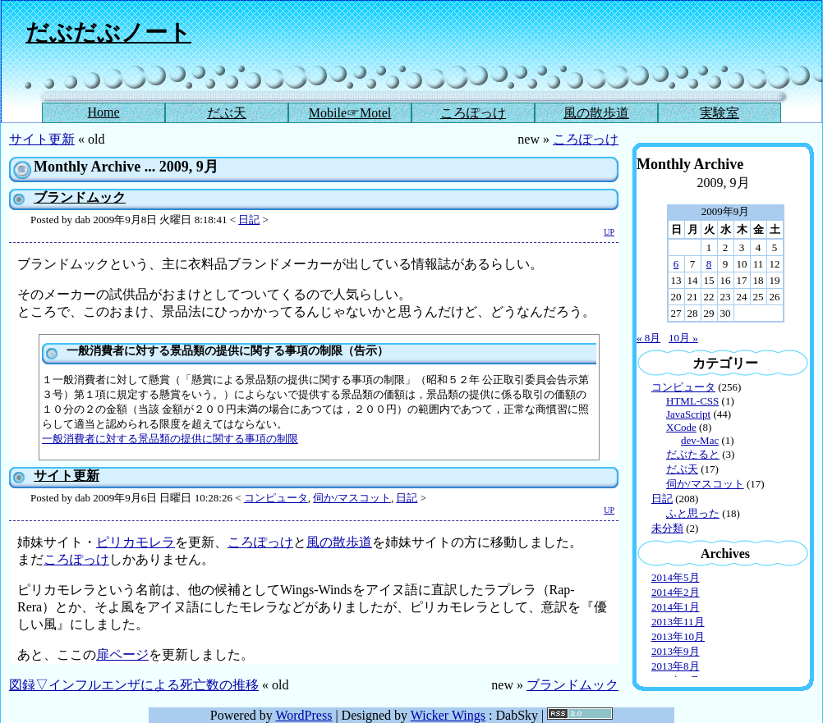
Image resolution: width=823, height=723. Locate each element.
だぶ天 (682, 469)
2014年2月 (675, 592)
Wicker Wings (448, 715)
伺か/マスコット (352, 498)
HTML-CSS (692, 401)
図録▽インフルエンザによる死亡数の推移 (134, 685)
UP (609, 231)
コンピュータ (276, 498)
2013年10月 (678, 636)
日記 (249, 219)
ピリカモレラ (135, 542)
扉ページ (122, 654)
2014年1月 (675, 607)
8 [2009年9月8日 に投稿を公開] (709, 264)
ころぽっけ (585, 139)
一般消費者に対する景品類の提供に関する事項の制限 (170, 438)
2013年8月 (675, 666)
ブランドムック (80, 197)
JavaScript (688, 414)
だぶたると (693, 454)
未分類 (667, 528)
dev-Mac (700, 440)
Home (103, 112)
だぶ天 (226, 113)
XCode (681, 427)
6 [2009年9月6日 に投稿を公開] (676, 264)
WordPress (303, 715)
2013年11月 (678, 621)
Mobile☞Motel (350, 113)
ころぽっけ (473, 113)
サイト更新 (42, 139)
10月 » (683, 338)
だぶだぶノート (108, 32)
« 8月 (648, 338)
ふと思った (693, 513)
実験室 (719, 113)
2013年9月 (675, 651)
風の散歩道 (596, 113)
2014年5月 (675, 577)
